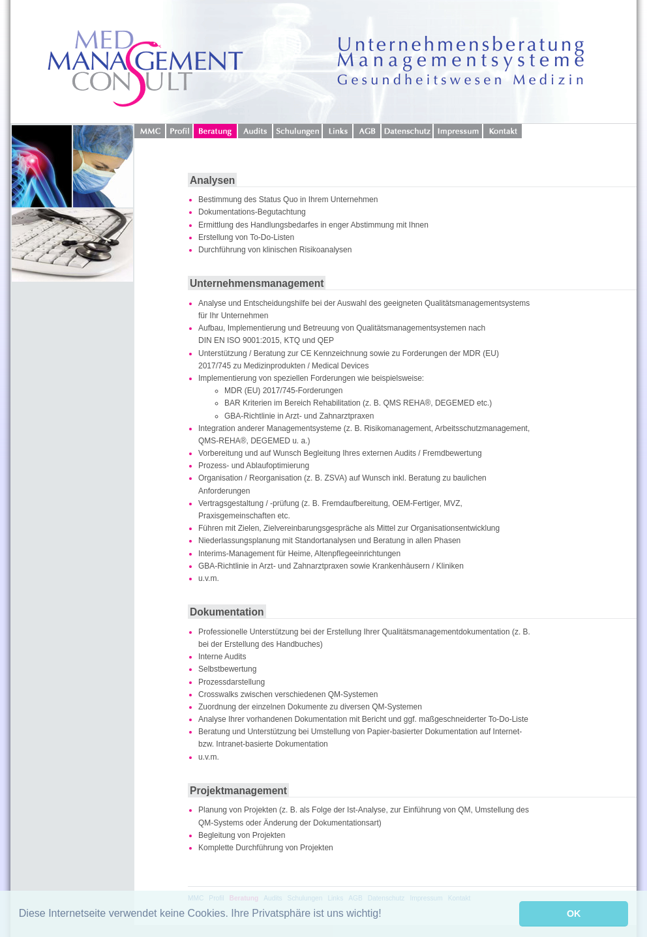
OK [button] (574, 913)
